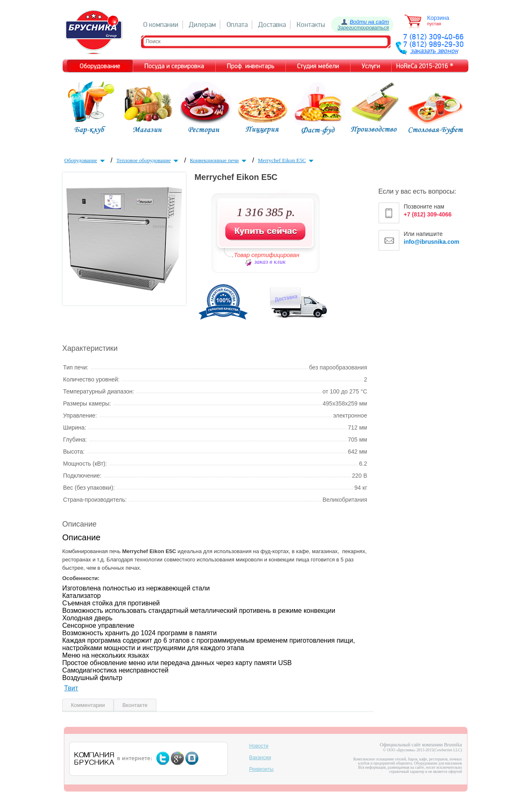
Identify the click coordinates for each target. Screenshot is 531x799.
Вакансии (260, 757)
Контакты (311, 24)
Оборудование (85, 160)
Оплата (237, 24)
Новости (258, 746)
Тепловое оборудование (148, 160)
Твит (71, 688)
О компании (160, 24)
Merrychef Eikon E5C (287, 160)
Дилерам (202, 24)
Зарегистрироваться (363, 28)
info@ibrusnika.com (431, 241)
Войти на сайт (369, 22)
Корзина (438, 18)
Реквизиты (261, 769)
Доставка (272, 24)
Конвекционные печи (219, 160)
